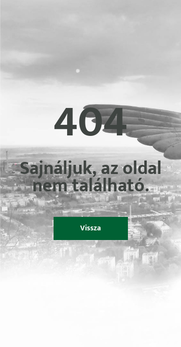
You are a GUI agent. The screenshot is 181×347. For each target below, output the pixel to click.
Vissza (90, 228)
